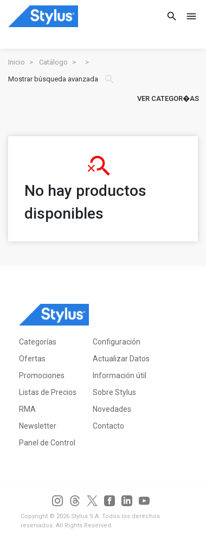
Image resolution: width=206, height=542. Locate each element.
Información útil (119, 375)
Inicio (16, 62)
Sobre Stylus (114, 392)
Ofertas (32, 358)
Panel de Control (47, 442)
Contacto (108, 426)
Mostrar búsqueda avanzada (61, 79)
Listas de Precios (47, 392)
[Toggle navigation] (188, 16)
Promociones (42, 375)
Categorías (37, 341)
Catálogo (53, 62)
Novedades (112, 409)
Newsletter (37, 426)
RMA (27, 409)
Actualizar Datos (121, 358)
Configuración (116, 341)
